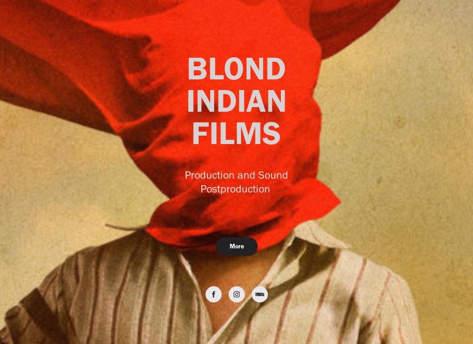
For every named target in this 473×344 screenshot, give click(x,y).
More (237, 246)
